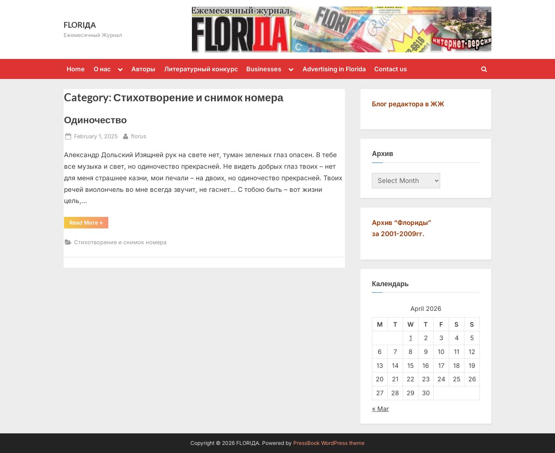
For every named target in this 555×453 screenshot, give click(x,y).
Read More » (88, 222)
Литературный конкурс (201, 69)
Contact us (390, 69)
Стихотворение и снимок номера (120, 242)
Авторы (143, 69)
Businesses (263, 69)
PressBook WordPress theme (329, 443)
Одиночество (95, 119)
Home (76, 69)
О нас (102, 69)
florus (138, 135)
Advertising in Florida (334, 69)
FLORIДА (80, 24)
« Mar (380, 409)
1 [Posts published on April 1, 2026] (410, 338)
